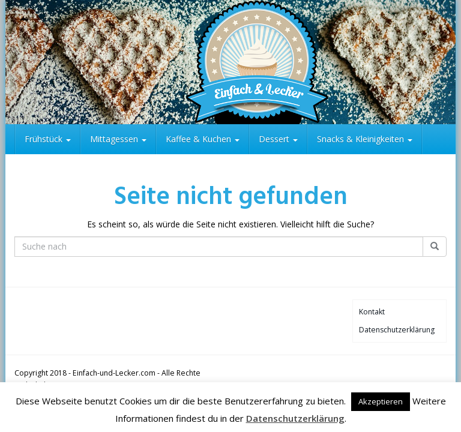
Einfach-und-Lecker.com (114, 373)
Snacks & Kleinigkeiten (364, 139)
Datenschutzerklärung (397, 330)
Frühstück (48, 139)
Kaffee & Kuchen (203, 139)
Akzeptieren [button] (380, 401)
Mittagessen (118, 139)
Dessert (278, 139)
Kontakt (372, 312)
